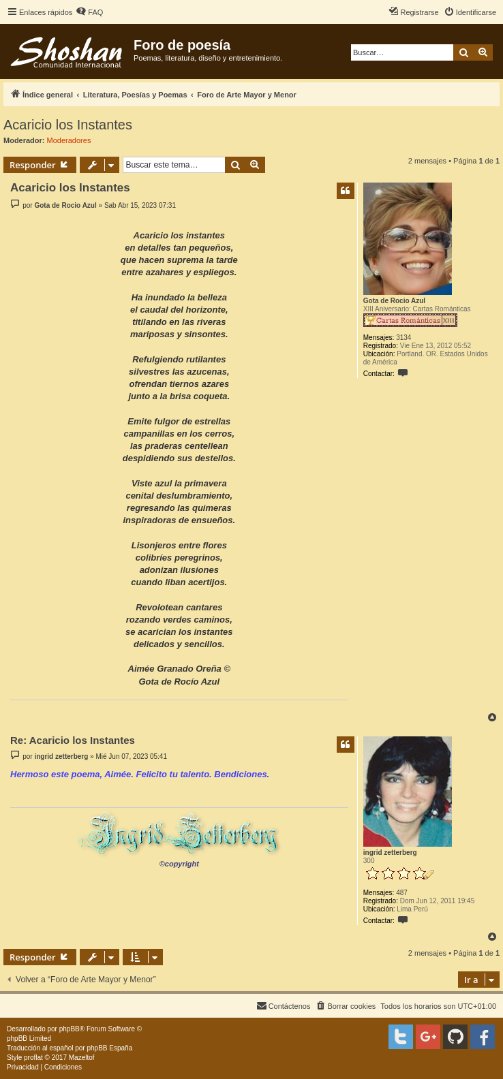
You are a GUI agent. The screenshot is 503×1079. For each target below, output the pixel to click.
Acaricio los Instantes (67, 124)
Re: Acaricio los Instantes (72, 740)
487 (402, 892)
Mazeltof (82, 1057)
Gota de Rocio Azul (394, 300)
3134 (403, 337)
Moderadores (69, 140)
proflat (33, 1057)
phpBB (69, 1029)
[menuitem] (89, 12)
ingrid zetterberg (390, 852)
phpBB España (109, 1048)
